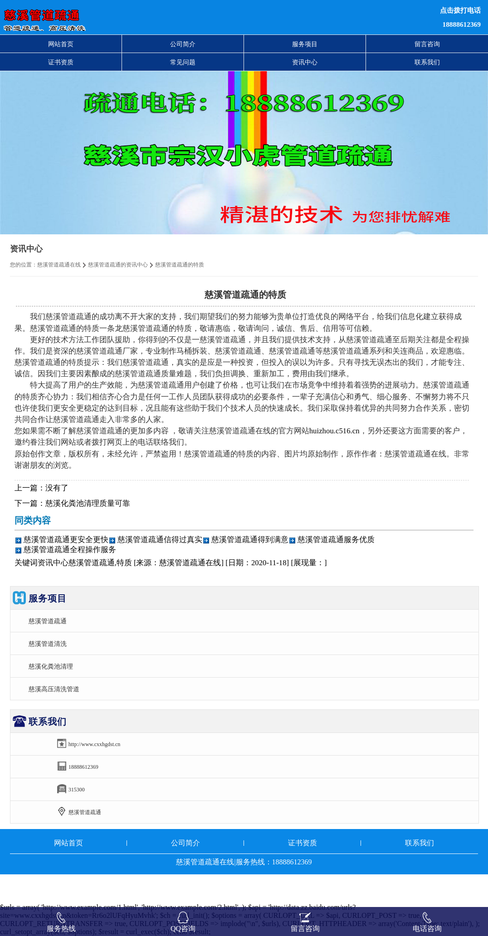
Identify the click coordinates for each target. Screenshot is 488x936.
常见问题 (182, 62)
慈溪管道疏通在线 (59, 265)
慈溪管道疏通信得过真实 (159, 539)
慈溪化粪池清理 (51, 666)
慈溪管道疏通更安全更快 (66, 539)
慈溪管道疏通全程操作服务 (70, 549)
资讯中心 (304, 62)
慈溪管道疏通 (48, 621)
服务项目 (304, 44)
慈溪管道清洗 (48, 643)
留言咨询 (427, 44)
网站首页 (60, 44)
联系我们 (427, 62)
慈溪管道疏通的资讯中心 (118, 265)
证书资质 (60, 62)
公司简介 (182, 44)
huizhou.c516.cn (334, 431)
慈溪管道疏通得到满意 (249, 539)
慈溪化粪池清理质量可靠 (87, 503)
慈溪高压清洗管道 (54, 689)
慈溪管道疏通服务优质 (336, 539)
